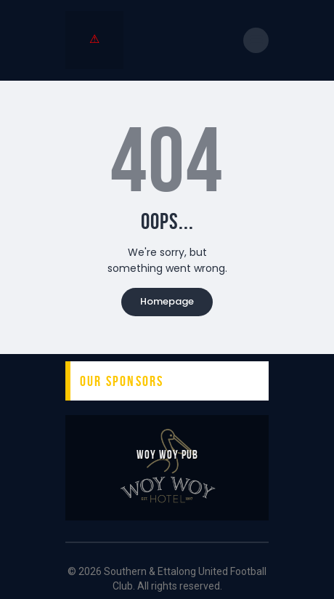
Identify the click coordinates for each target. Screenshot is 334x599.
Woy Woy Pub (167, 454)
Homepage (167, 301)
